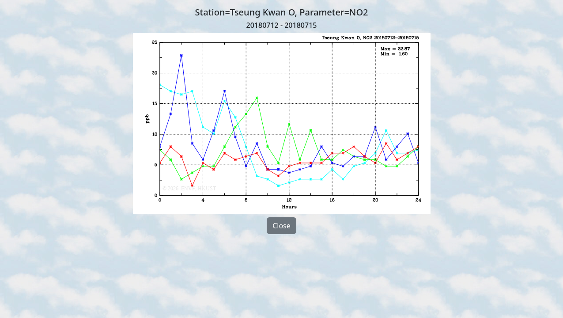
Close (281, 226)
